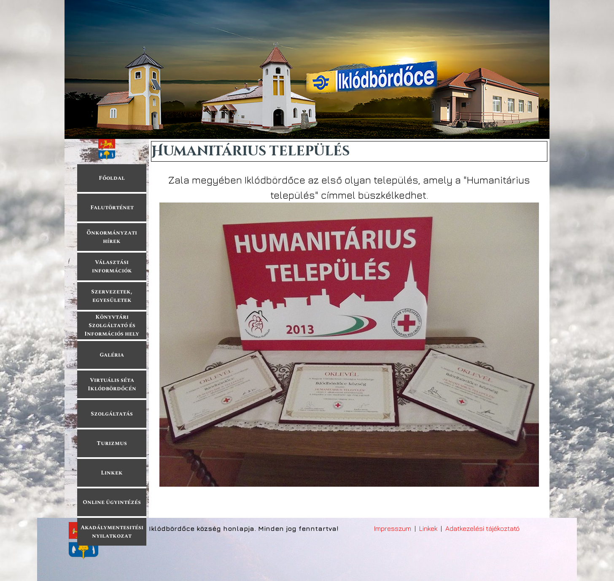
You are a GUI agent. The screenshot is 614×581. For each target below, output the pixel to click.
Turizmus (112, 443)
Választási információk (112, 266)
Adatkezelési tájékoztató (482, 528)
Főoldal (112, 178)
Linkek (112, 473)
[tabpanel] (349, 330)
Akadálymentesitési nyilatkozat (112, 531)
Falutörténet (112, 207)
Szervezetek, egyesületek (111, 296)
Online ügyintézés (112, 502)
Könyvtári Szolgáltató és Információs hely (111, 325)
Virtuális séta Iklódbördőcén (112, 384)
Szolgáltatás (112, 414)
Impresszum (392, 528)
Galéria (112, 355)
